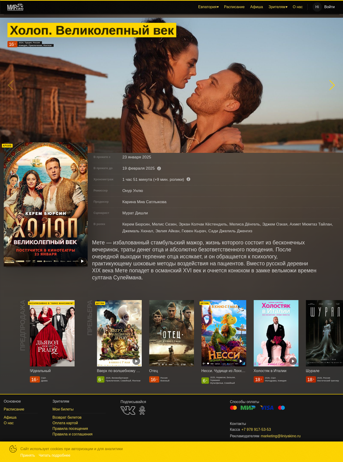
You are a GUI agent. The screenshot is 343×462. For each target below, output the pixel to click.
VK (128, 410)
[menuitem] (208, 7)
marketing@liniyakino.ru (281, 436)
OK (142, 410)
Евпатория (207, 7)
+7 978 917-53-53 (256, 429)
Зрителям (277, 7)
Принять (28, 455)
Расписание (234, 7)
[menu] (166, 7)
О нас (298, 7)
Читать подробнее (54, 455)
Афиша (256, 7)
